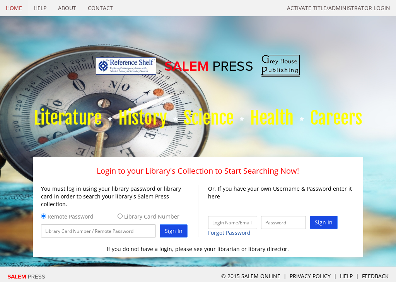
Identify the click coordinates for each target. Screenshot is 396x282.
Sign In (174, 230)
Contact (100, 8)
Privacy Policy (310, 276)
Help (40, 8)
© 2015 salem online (251, 276)
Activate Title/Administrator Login (338, 8)
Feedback (375, 276)
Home (14, 8)
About (67, 8)
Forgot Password (229, 232)
